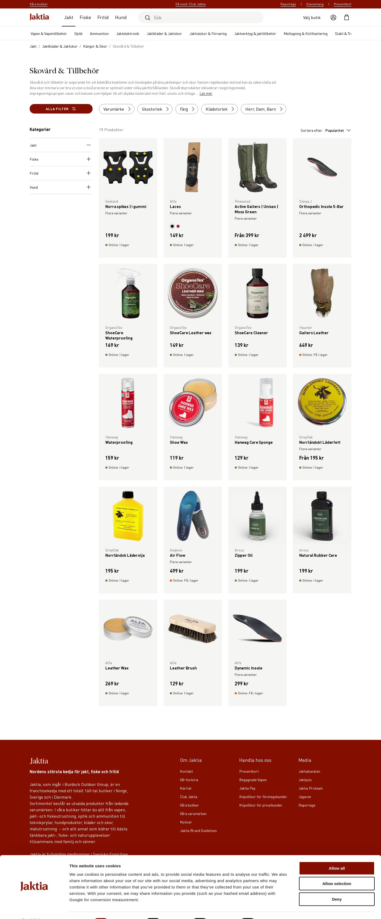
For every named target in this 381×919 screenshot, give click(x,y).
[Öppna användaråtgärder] (333, 17)
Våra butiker (189, 805)
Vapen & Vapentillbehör (49, 33)
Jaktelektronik (127, 33)
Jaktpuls (305, 779)
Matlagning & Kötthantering (306, 33)
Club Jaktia (188, 796)
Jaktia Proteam (310, 788)
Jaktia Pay (247, 788)
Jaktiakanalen (309, 771)
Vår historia (189, 779)
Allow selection (336, 870)
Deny (337, 885)
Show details (277, 908)
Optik (78, 33)
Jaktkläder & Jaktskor (164, 33)
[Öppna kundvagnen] (346, 17)
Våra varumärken (193, 813)
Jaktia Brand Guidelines (198, 830)
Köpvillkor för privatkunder (260, 805)
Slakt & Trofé (345, 33)
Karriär (186, 788)
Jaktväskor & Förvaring (208, 33)
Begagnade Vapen (253, 779)
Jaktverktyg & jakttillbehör (255, 33)
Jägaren (304, 796)
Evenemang (315, 4)
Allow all (337, 854)
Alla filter (61, 108)
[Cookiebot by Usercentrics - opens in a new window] (34, 909)
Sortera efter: (326, 130)
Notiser (186, 822)
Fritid (103, 17)
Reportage (288, 4)
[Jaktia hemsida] (39, 17)
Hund (121, 17)
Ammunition (99, 33)
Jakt (68, 17)
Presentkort (342, 4)
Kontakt (186, 771)
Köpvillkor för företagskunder (263, 796)
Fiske (85, 17)
